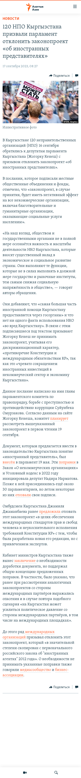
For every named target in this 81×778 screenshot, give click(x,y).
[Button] (59, 75)
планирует (59, 419)
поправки (67, 462)
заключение (25, 561)
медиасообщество (35, 670)
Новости (11, 19)
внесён (9, 462)
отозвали (23, 495)
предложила (50, 512)
